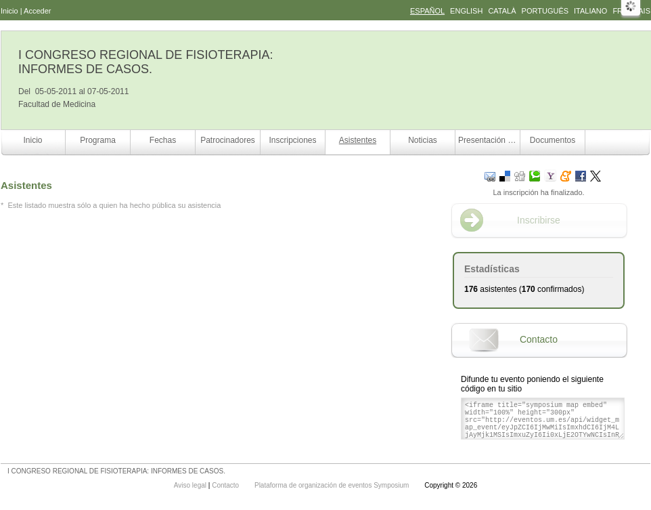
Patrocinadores (227, 140)
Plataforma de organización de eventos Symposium (332, 485)
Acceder (37, 11)
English (466, 11)
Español (427, 11)
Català (502, 11)
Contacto (539, 339)
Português (545, 11)
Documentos (552, 140)
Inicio (9, 11)
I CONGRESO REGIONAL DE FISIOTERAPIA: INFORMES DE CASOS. (145, 62)
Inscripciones (292, 140)
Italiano (590, 11)
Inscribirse (538, 220)
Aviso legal (191, 485)
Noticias (422, 140)
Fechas (163, 140)
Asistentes (357, 140)
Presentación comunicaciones (489, 140)
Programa (98, 140)
